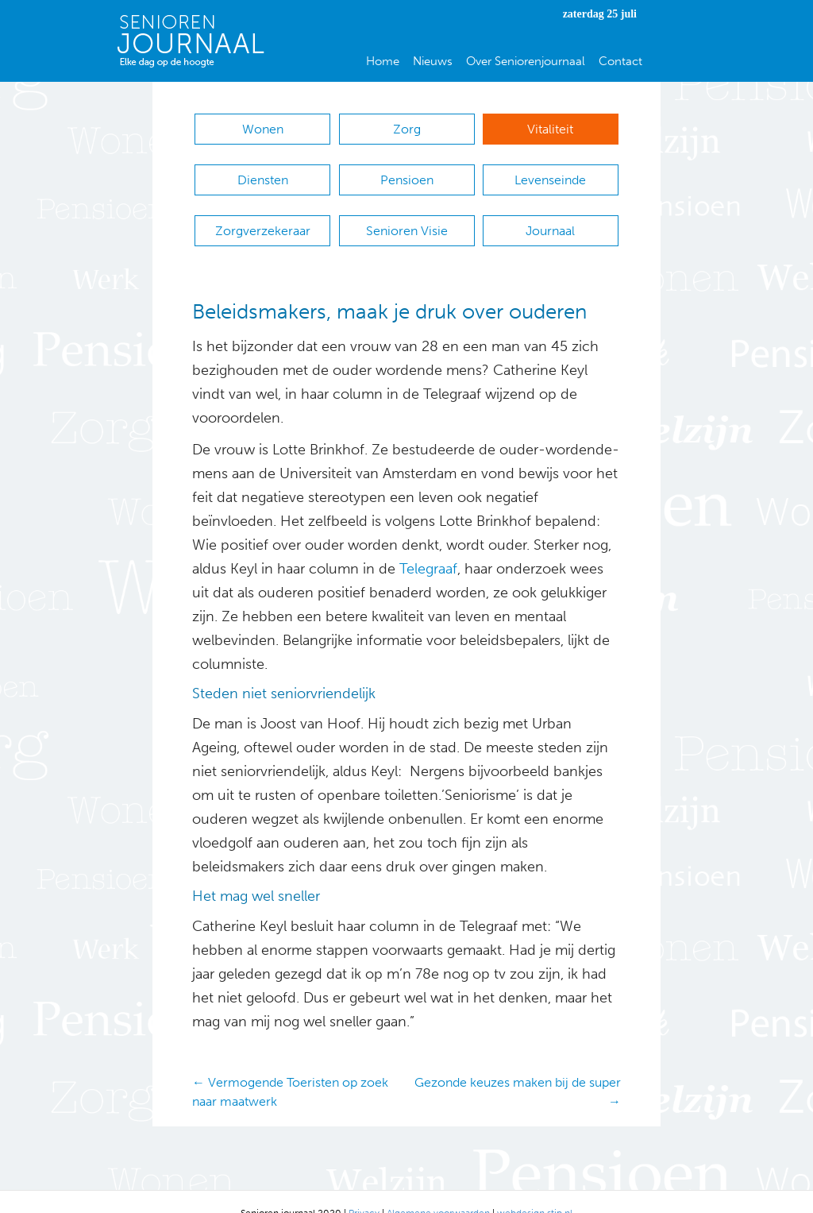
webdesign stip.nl (534, 1189)
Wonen (262, 129)
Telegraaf (426, 545)
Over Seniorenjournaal (525, 61)
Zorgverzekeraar (262, 214)
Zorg (407, 129)
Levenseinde (550, 172)
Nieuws (433, 61)
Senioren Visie (407, 214)
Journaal (550, 214)
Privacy (364, 1189)
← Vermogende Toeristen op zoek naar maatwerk (290, 1068)
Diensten (262, 172)
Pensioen (406, 172)
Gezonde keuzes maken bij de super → (517, 1068)
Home (382, 61)
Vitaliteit (550, 129)
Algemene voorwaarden (438, 1189)
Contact (620, 61)
